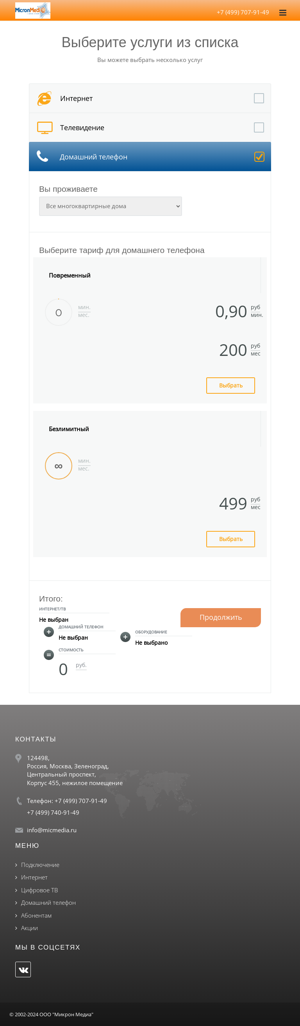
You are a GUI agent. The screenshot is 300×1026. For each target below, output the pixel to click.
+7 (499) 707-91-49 (243, 12)
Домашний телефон (48, 902)
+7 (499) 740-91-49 (53, 812)
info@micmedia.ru (52, 830)
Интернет (34, 877)
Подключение (40, 865)
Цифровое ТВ (39, 890)
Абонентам (36, 915)
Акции (29, 928)
